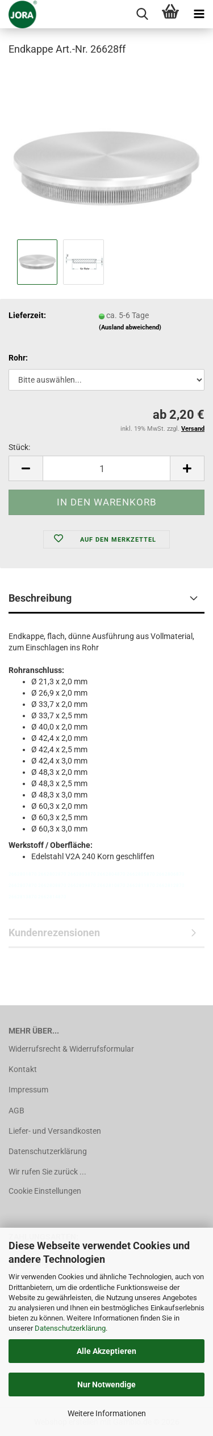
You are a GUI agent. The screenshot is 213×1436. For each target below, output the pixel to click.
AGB (16, 1110)
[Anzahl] (106, 468)
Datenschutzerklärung (70, 1328)
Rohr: (18, 357)
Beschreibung (40, 598)
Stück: (19, 447)
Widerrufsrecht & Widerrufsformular (71, 1048)
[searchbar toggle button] (142, 14)
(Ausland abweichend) (130, 327)
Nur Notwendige (106, 1384)
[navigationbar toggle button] (199, 14)
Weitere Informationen (107, 1413)
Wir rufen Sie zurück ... (47, 1171)
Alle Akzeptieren (106, 1351)
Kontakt (23, 1069)
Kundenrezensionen (54, 932)
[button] (26, 468)
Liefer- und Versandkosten (55, 1130)
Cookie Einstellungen (45, 1190)
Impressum (28, 1089)
